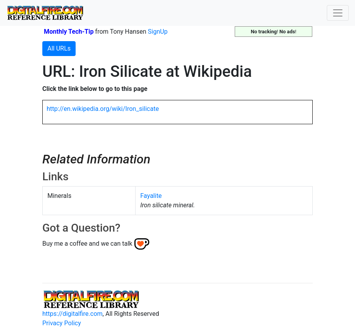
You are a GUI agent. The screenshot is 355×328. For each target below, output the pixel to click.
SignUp (158, 31)
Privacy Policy (61, 323)
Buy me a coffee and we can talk (87, 243)
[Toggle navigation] (338, 13)
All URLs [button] (59, 48)
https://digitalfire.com (72, 313)
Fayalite (151, 195)
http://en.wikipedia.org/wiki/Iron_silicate (103, 108)
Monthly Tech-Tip (69, 31)
